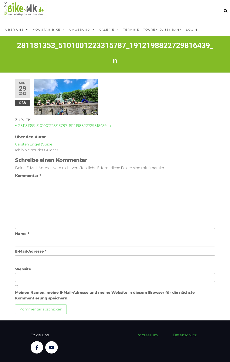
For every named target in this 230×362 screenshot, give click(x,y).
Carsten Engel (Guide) (34, 144)
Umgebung (79, 29)
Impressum (147, 335)
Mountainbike (46, 29)
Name (22, 234)
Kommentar (28, 175)
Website (23, 269)
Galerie (106, 29)
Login (191, 29)
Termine (131, 29)
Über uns (14, 29)
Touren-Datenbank (162, 29)
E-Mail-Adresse (31, 251)
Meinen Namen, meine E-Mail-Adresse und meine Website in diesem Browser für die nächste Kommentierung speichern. (105, 295)
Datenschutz (184, 335)
